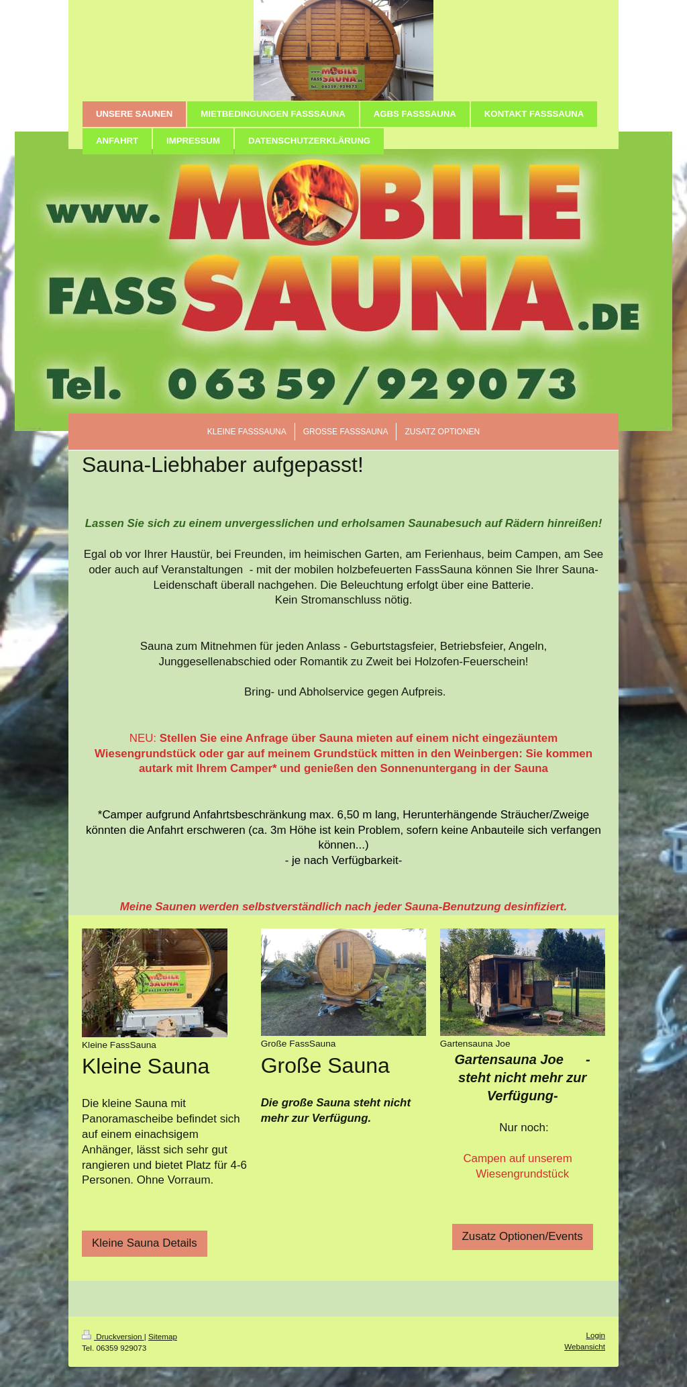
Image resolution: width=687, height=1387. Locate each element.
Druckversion (113, 1336)
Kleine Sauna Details (144, 1243)
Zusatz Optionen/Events (522, 1236)
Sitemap (162, 1336)
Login (595, 1335)
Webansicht (584, 1346)
